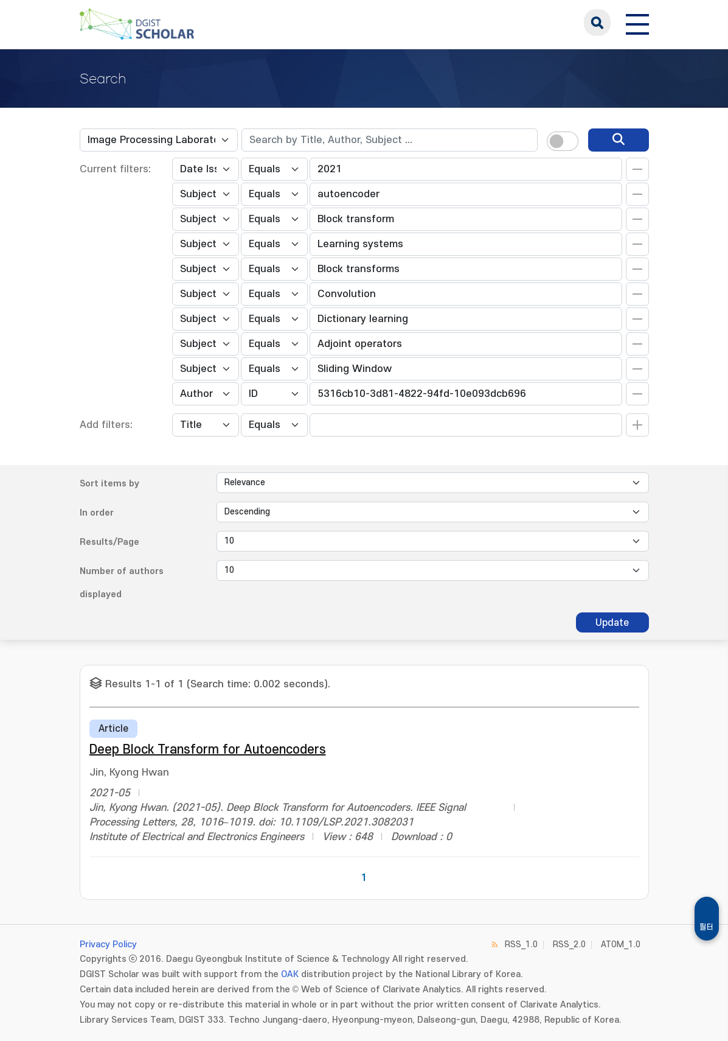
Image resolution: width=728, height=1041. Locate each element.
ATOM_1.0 (620, 944)
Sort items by (109, 483)
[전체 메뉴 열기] (637, 22)
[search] (618, 140)
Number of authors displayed (122, 583)
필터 (706, 927)
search (597, 22)
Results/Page (109, 542)
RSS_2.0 (569, 944)
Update (612, 622)
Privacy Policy (108, 944)
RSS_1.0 (521, 944)
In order (97, 513)
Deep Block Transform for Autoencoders (207, 750)
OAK (290, 974)
